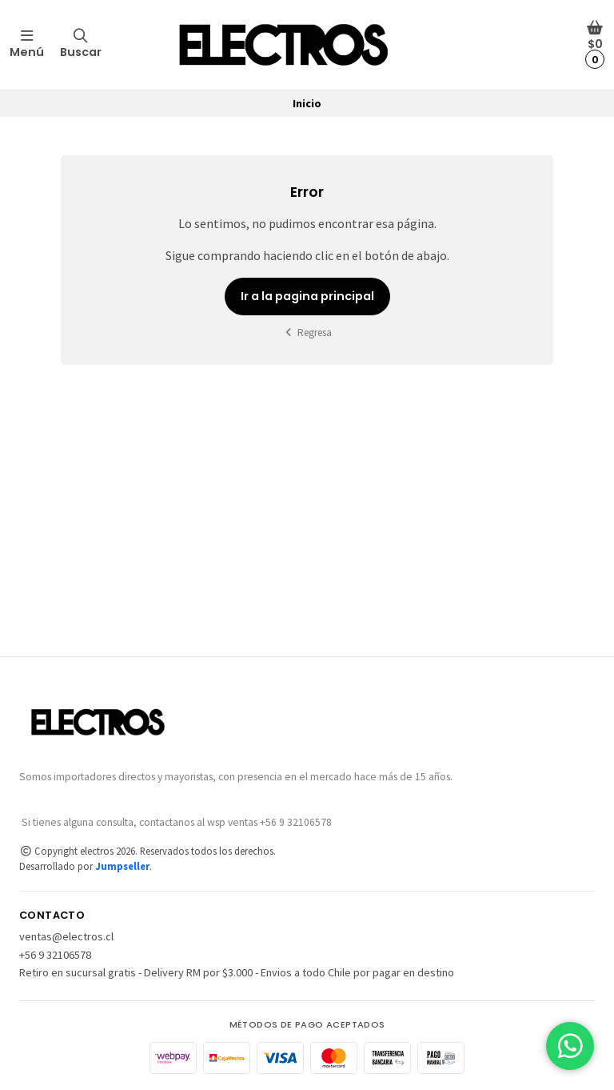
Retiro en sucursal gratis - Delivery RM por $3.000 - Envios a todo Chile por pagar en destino (236, 972)
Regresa (307, 332)
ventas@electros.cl (66, 936)
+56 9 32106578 (55, 954)
